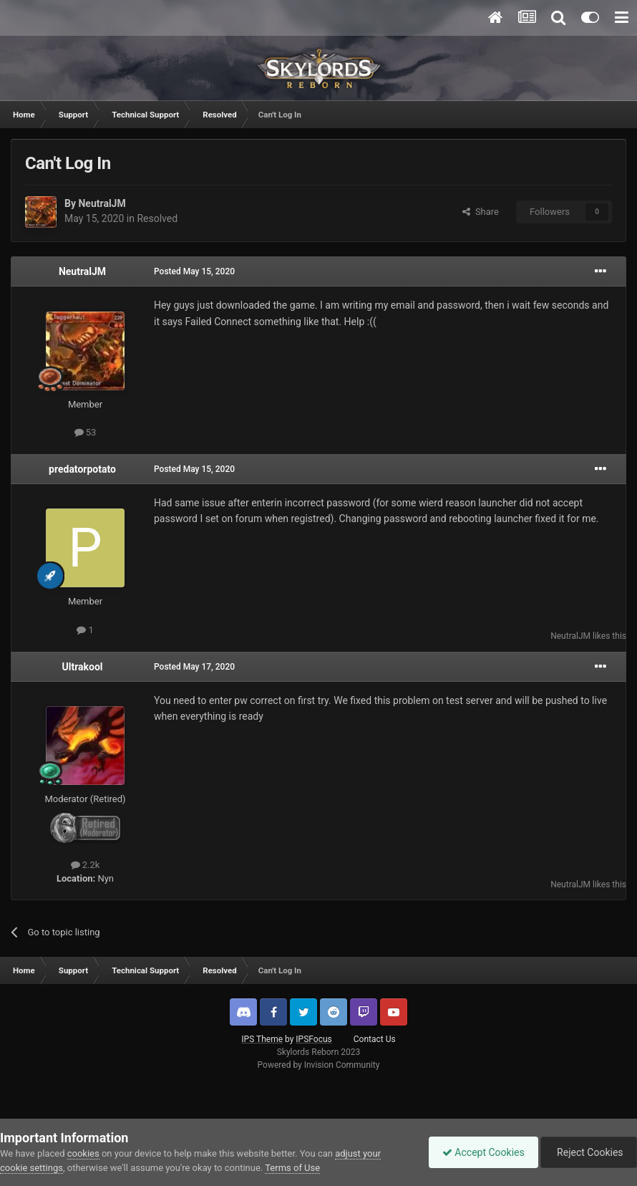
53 (85, 432)
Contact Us (375, 1039)
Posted (194, 271)
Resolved (157, 218)
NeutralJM (101, 203)
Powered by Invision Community (319, 1065)
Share (480, 211)
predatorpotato (82, 469)
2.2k (85, 864)
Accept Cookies (480, 1152)
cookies (83, 1153)
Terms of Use (292, 1167)
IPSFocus (313, 1039)
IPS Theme (262, 1039)
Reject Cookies (587, 1152)
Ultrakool (82, 666)
